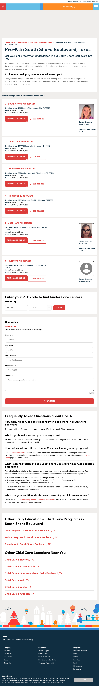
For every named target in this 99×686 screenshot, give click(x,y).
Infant (75, 653)
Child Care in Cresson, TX (19, 592)
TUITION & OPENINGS (16, 119)
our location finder (16, 452)
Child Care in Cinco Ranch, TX (22, 565)
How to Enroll (43, 653)
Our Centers (8, 656)
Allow (83, 680)
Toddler (75, 656)
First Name (49, 337)
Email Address (49, 358)
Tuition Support (43, 649)
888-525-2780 (10, 325)
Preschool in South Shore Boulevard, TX (28, 543)
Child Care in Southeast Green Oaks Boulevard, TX (33, 572)
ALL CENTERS (10, 42)
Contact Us (8, 653)
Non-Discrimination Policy (47, 659)
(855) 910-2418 (37, 119)
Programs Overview (80, 649)
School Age (77, 668)
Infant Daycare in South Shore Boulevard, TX (30, 529)
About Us (7, 649)
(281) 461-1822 (37, 210)
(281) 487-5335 (37, 277)
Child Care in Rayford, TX (19, 558)
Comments (9, 374)
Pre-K (75, 662)
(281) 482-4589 (37, 183)
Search (59, 307)
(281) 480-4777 (37, 156)
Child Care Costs (44, 656)
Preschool (76, 659)
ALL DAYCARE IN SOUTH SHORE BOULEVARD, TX (35, 42)
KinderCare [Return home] (3, 6)
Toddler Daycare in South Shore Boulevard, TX (31, 536)
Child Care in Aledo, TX (18, 586)
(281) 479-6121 (37, 239)
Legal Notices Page (57, 682)
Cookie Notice (53, 680)
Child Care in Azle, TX (17, 579)
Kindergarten (77, 665)
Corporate (7, 662)
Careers (6, 659)
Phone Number (49, 368)
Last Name (49, 347)
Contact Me (49, 400)
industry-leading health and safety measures (35, 499)
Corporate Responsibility (47, 662)
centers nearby (78, 7)
